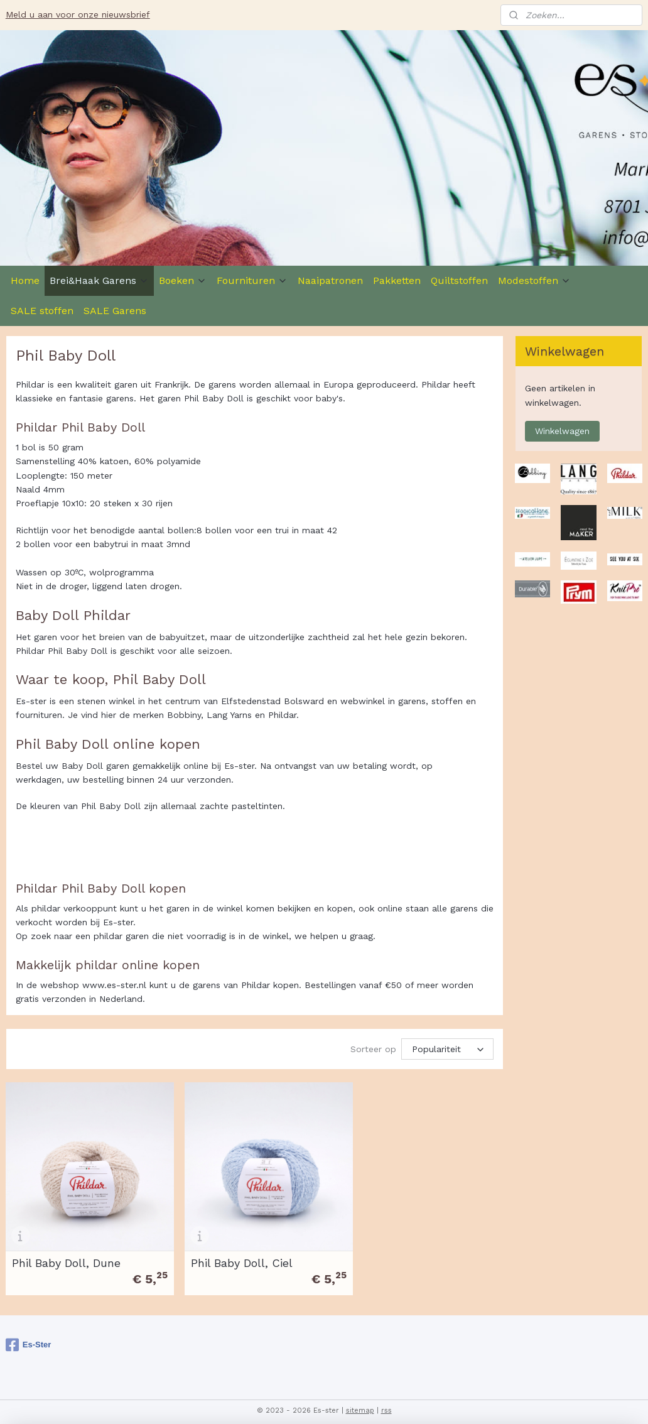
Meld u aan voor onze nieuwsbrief (78, 14)
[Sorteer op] (447, 1050)
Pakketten (397, 280)
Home (25, 280)
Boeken (183, 280)
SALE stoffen (42, 311)
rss (386, 1401)
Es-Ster (28, 1335)
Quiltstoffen (459, 280)
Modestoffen (534, 280)
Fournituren (252, 280)
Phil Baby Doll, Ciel (232, 1253)
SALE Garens (115, 311)
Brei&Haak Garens (99, 280)
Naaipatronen (330, 280)
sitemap (360, 1401)
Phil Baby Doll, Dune (66, 1253)
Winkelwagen (562, 431)
